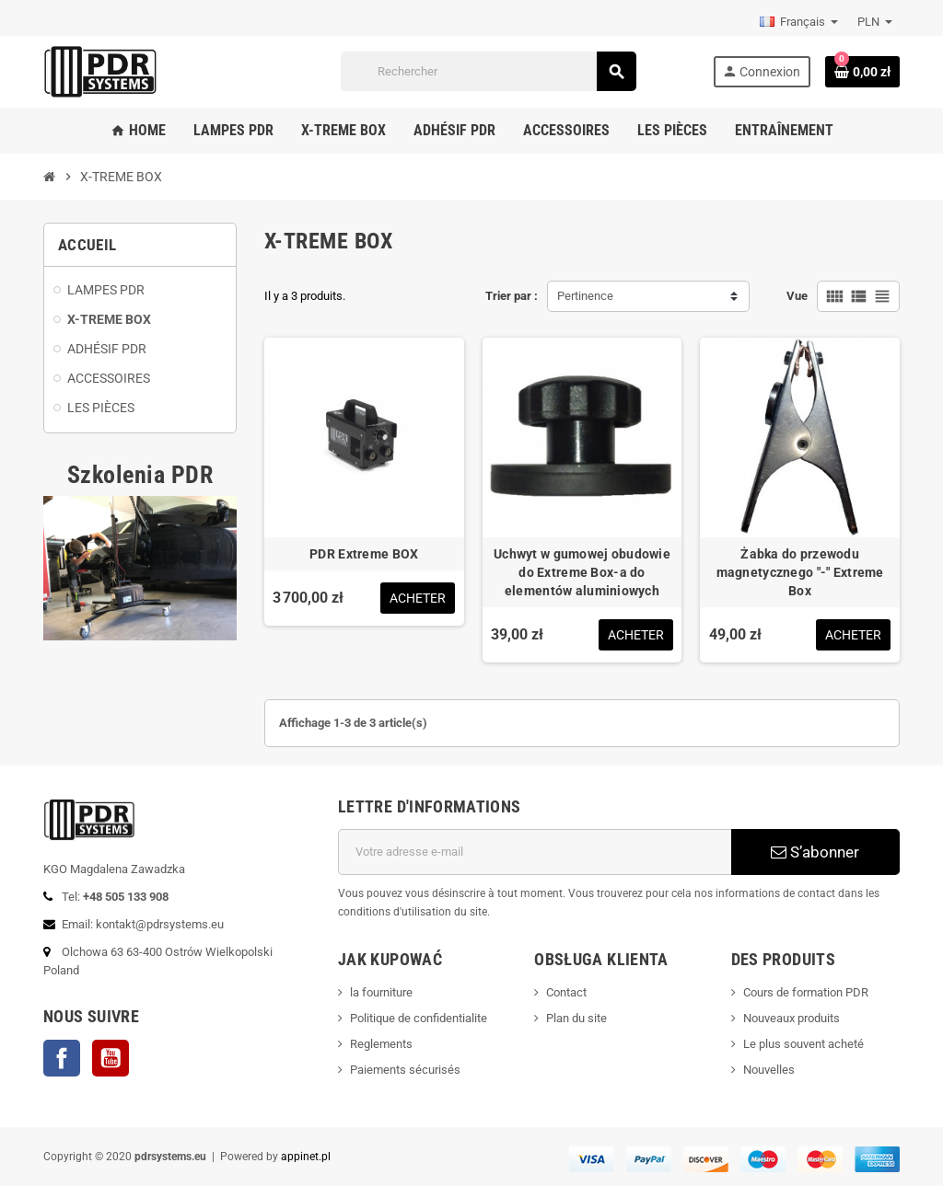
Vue (797, 296)
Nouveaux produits (791, 1018)
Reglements (381, 1044)
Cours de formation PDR (805, 992)
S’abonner (815, 852)
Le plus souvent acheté (803, 1044)
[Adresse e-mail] (534, 852)
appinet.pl (306, 1156)
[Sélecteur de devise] (875, 22)
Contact (566, 992)
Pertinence (585, 296)
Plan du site (576, 1018)
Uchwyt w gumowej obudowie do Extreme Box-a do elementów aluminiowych (582, 572)
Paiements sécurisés (405, 1070)
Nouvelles (769, 1070)
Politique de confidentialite (418, 1018)
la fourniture (381, 992)
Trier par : (511, 296)
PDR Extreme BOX (363, 554)
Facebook (61, 1058)
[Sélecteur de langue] (798, 22)
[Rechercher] (487, 71)
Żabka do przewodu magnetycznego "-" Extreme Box (800, 572)
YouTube (110, 1058)
